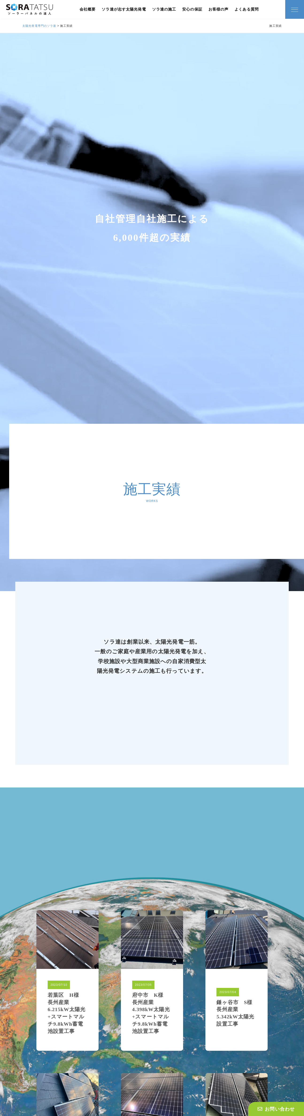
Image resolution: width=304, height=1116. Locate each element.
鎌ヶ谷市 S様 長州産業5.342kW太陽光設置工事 (236, 1013)
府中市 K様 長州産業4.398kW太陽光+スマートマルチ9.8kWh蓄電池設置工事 (151, 1013)
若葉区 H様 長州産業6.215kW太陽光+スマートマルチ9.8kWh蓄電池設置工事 (66, 1013)
